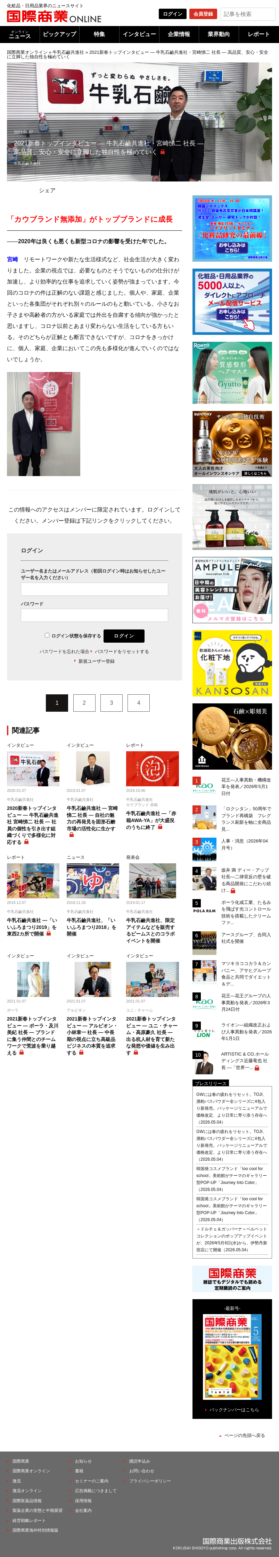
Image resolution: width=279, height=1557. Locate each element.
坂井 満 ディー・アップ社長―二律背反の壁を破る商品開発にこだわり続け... (246, 880)
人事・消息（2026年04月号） (244, 844)
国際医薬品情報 (27, 1501)
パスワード (32, 604)
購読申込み (139, 1461)
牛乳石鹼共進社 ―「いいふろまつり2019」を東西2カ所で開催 (32, 927)
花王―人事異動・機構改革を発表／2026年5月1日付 (246, 786)
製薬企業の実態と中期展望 (38, 1510)
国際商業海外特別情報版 (35, 1530)
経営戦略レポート (29, 1520)
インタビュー (139, 34)
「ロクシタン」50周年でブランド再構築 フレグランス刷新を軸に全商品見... (246, 819)
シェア (47, 190)
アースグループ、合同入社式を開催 (246, 938)
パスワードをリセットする (122, 651)
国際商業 (21, 1461)
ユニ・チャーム (139, 1010)
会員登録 (203, 14)
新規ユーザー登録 (97, 661)
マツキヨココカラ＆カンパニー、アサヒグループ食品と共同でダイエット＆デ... (246, 974)
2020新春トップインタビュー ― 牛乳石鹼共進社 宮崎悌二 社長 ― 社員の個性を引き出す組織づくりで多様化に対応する (32, 825)
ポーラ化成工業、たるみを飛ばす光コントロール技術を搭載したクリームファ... (246, 912)
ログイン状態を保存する (76, 635)
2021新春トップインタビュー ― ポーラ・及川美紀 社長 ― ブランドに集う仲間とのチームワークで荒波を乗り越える (32, 1036)
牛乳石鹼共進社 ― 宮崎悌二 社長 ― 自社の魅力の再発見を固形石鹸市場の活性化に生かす (92, 818)
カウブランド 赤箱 (142, 805)
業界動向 (219, 34)
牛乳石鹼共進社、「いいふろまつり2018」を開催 (91, 927)
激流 (17, 1481)
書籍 (79, 1471)
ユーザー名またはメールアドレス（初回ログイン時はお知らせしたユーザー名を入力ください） (93, 574)
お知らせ (83, 1461)
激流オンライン (27, 1491)
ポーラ (12, 1010)
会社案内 (83, 1510)
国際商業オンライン (27, 52)
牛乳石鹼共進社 (68, 52)
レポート (259, 34)
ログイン (172, 14)
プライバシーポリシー (150, 1481)
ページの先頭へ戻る (244, 1435)
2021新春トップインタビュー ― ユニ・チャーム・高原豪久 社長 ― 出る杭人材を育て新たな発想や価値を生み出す (152, 1036)
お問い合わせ (141, 1471)
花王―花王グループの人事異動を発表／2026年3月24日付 (246, 1002)
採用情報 (83, 1501)
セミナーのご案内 (91, 1481)
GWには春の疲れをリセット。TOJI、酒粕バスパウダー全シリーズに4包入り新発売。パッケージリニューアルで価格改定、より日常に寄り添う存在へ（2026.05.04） (231, 1108)
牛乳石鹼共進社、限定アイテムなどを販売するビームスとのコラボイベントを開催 (150, 930)
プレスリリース (211, 1083)
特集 (99, 34)
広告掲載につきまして (96, 1491)
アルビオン (76, 1010)
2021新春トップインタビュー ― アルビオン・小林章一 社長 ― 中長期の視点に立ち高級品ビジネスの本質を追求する (92, 1036)
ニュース (20, 34)
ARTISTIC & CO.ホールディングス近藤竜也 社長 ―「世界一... (245, 1060)
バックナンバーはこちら (234, 1409)
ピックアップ (59, 34)
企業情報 (179, 34)
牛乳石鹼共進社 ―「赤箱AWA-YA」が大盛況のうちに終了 (151, 820)
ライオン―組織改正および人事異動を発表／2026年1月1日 (246, 1031)
